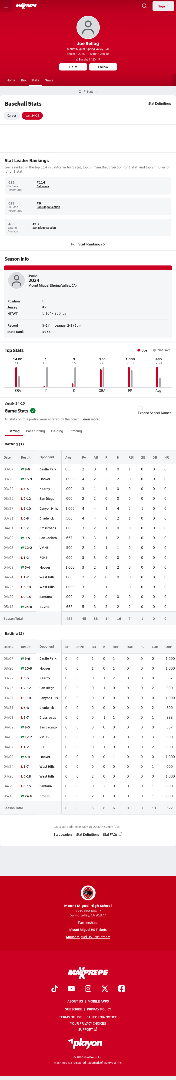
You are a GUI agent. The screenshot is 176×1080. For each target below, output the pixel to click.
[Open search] (145, 6)
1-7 (26, 577)
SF (67, 646)
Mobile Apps (98, 1001)
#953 (46, 331)
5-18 (27, 586)
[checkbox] (140, 408)
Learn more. (90, 419)
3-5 (26, 488)
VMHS (44, 547)
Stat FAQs (113, 834)
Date (8, 457)
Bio (23, 80)
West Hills (47, 577)
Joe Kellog (88, 43)
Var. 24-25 (32, 115)
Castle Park (48, 469)
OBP (169, 646)
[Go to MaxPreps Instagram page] (88, 989)
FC (142, 646)
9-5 (27, 537)
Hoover (45, 478)
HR (166, 457)
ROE (130, 646)
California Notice (101, 1017)
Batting (14, 431)
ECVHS (45, 606)
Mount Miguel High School (88, 896)
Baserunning (35, 431)
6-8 (26, 518)
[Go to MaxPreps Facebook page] (121, 989)
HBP (116, 646)
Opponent (47, 457)
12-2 (28, 547)
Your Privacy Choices (88, 1023)
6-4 (27, 567)
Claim (73, 66)
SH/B (80, 646)
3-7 (26, 528)
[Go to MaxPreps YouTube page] (71, 989)
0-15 (27, 596)
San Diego (47, 498)
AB (96, 457)
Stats (35, 80)
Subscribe (73, 1009)
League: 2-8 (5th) (67, 325)
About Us (75, 1001)
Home (11, 80)
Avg (68, 457)
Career (11, 115)
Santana (46, 596)
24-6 (28, 606)
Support (88, 1029)
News (49, 80)
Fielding (57, 431)
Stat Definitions (159, 103)
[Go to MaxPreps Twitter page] (105, 989)
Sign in (163, 6)
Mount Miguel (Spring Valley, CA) (88, 48)
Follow (103, 66)
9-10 (27, 508)
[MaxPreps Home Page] (80, 91)
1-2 (26, 557)
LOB (155, 646)
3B (155, 457)
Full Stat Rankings (88, 244)
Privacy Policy (99, 1009)
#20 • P (88, 59)
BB (94, 646)
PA (84, 457)
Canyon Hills (49, 508)
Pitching (76, 431)
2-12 (27, 498)
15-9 (28, 478)
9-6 (27, 469)
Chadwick (47, 518)
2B (143, 457)
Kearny (45, 488)
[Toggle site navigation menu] (6, 6)
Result (25, 457)
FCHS (43, 557)
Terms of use (70, 1017)
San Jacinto (48, 537)
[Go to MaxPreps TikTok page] (54, 989)
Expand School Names (154, 410)
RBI (131, 457)
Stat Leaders (63, 834)
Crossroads (48, 528)
